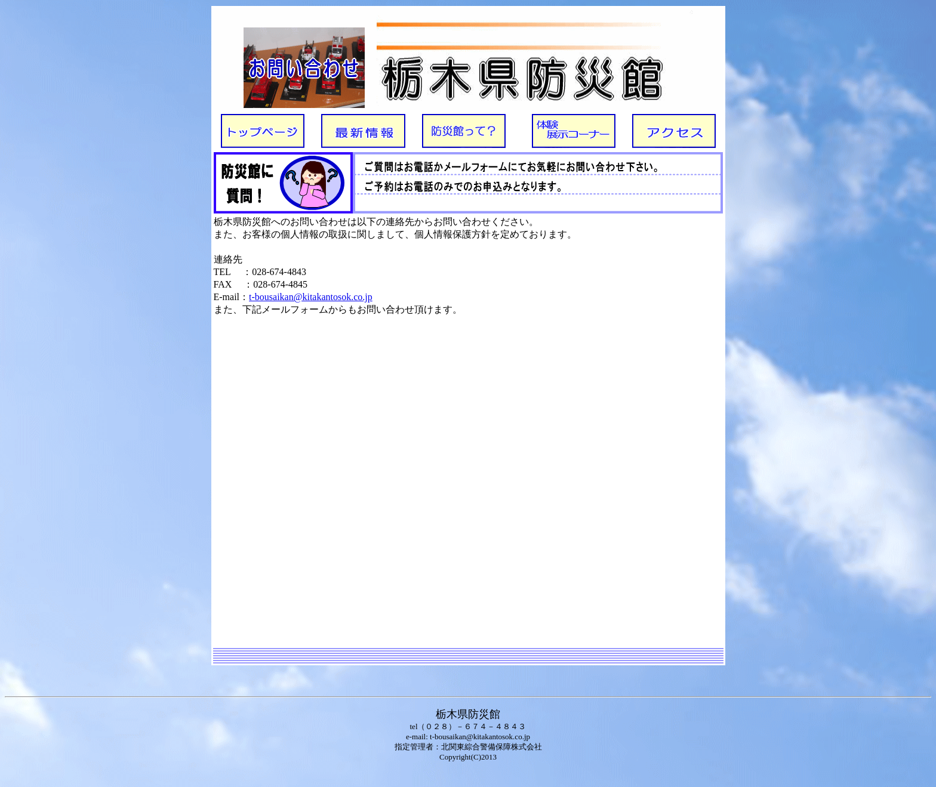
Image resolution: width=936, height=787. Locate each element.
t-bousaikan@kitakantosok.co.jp (310, 297)
